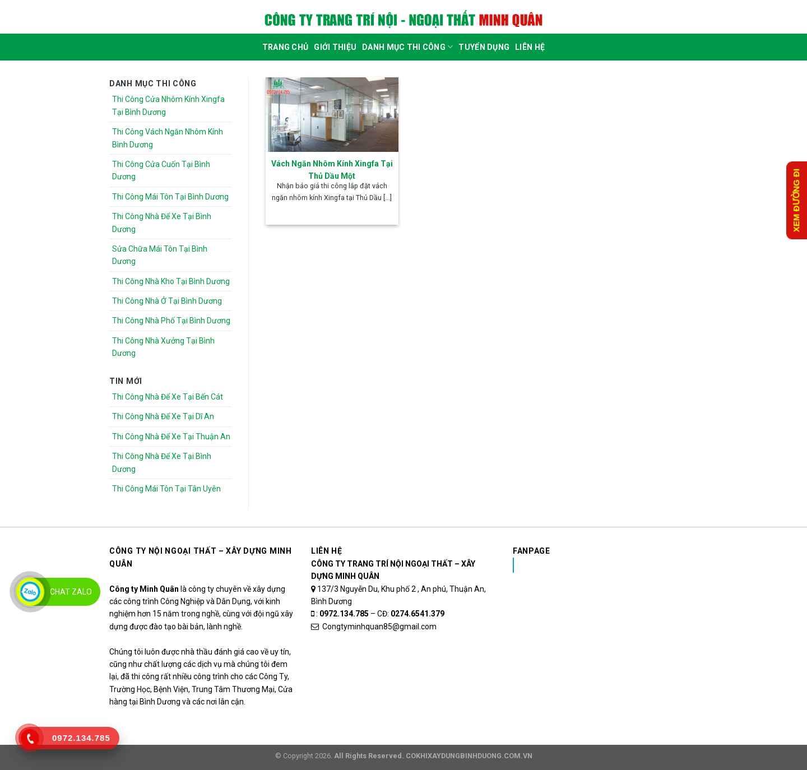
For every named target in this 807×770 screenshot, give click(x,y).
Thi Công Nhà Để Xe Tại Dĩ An (163, 416)
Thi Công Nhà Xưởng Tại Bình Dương (163, 347)
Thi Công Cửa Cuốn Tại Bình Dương (161, 170)
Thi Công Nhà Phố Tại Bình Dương (171, 320)
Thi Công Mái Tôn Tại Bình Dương (170, 196)
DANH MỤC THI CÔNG (407, 46)
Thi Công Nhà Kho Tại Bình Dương (171, 281)
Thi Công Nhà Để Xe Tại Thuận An (171, 436)
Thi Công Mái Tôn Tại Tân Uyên (166, 488)
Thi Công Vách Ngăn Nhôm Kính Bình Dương (167, 138)
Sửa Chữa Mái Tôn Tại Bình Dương (159, 255)
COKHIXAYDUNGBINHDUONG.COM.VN (469, 756)
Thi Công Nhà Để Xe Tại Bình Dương (161, 222)
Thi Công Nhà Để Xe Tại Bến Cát (167, 396)
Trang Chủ (285, 47)
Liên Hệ (530, 47)
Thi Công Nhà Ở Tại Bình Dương (167, 300)
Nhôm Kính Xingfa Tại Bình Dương (601, 564)
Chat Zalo (71, 591)
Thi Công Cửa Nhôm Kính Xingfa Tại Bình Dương (168, 105)
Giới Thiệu (335, 47)
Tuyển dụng (483, 47)
